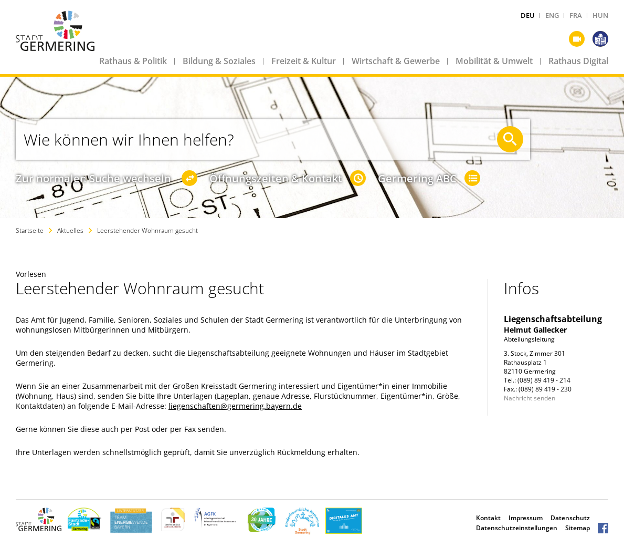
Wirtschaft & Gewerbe (396, 61)
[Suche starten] (510, 139)
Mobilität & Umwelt (494, 61)
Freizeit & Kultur (303, 61)
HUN (600, 15)
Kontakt (488, 517)
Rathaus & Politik (133, 61)
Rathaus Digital (578, 61)
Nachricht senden (529, 398)
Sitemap (577, 527)
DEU (528, 15)
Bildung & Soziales (219, 61)
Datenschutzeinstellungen (516, 527)
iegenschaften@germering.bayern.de (236, 406)
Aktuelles (70, 230)
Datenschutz (570, 517)
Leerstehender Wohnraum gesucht (147, 230)
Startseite (30, 230)
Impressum (526, 517)
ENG (552, 15)
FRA (575, 15)
